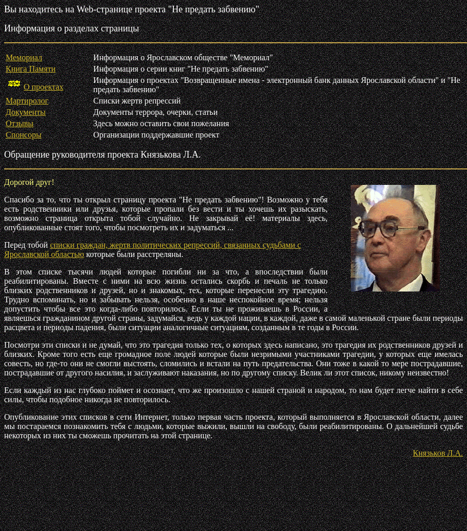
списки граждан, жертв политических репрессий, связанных (156, 245)
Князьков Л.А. (438, 453)
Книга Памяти (31, 68)
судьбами (280, 245)
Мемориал (24, 57)
